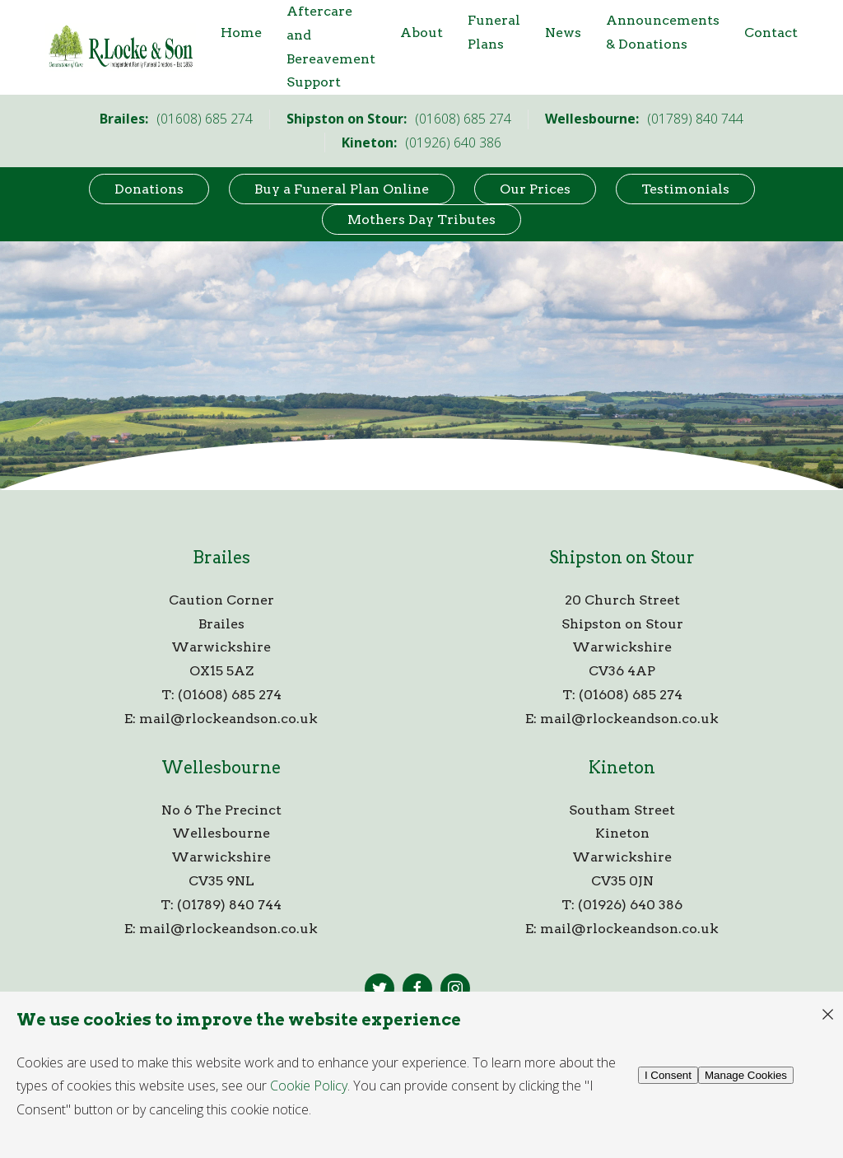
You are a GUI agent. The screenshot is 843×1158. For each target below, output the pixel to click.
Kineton (622, 767)
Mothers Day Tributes (421, 219)
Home (241, 32)
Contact (771, 32)
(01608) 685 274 (230, 695)
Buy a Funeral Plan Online (341, 189)
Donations (149, 189)
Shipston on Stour (622, 557)
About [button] (421, 32)
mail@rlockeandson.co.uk (228, 718)
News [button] (563, 32)
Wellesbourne (221, 767)
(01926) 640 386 (630, 905)
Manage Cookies (746, 1075)
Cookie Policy (308, 1085)
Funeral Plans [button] (494, 32)
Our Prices (535, 189)
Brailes (221, 557)
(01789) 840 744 (229, 905)
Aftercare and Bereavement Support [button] (330, 46)
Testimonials (685, 189)
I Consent (668, 1075)
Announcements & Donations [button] (663, 32)
